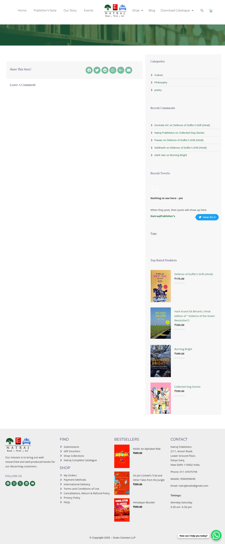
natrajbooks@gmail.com (193, 485)
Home (22, 10)
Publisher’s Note (45, 10)
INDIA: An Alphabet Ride (147, 448)
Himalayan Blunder (144, 502)
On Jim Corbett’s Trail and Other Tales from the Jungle (149, 478)
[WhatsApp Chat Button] (216, 535)
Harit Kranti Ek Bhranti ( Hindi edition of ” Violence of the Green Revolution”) (194, 316)
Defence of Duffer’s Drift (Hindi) (193, 274)
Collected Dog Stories (187, 386)
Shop (137, 10)
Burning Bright (183, 349)
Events (88, 10)
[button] (202, 10)
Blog (152, 10)
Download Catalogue (177, 10)
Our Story (70, 10)
